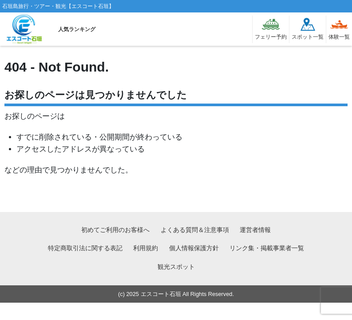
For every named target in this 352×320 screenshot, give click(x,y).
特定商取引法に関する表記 (85, 248)
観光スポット (176, 266)
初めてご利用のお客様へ (115, 229)
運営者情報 (255, 229)
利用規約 (145, 248)
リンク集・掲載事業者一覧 (266, 248)
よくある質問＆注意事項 (195, 229)
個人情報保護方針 (194, 248)
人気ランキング (76, 29)
